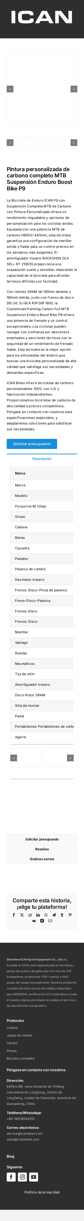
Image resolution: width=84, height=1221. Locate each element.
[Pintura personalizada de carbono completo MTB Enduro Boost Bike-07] (27, 142)
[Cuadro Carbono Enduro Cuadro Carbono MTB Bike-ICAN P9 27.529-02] (58, 750)
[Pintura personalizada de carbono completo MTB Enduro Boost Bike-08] (42, 89)
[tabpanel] (42, 648)
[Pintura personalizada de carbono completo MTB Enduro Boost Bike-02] (42, 142)
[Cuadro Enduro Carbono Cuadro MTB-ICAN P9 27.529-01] (26, 750)
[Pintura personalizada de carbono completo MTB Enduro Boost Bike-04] (56, 142)
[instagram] (22, 1177)
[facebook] (11, 1177)
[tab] (42, 458)
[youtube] (33, 1177)
